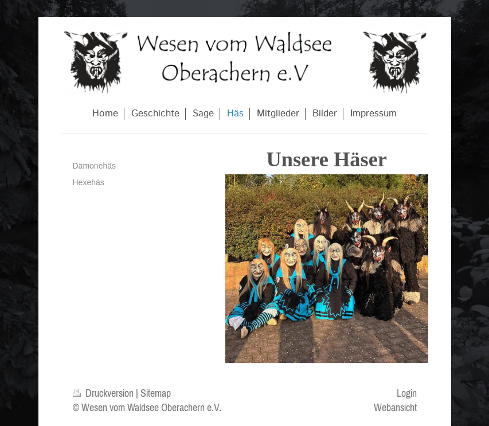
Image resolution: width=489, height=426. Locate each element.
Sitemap (155, 393)
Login (407, 393)
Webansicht (395, 407)
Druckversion (104, 393)
